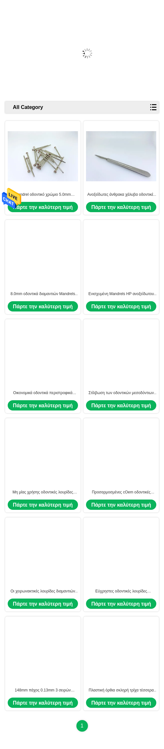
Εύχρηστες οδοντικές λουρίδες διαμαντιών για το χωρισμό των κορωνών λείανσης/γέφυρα (121, 591)
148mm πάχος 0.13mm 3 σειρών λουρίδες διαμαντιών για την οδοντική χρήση (42, 690)
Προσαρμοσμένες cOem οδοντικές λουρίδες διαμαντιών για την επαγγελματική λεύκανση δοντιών (121, 492)
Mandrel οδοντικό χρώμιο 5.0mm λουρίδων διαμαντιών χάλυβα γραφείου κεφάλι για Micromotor (43, 194)
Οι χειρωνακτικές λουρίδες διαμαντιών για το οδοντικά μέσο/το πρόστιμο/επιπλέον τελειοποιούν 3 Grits (43, 591)
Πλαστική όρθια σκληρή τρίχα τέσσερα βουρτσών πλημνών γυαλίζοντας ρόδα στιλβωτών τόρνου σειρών (121, 690)
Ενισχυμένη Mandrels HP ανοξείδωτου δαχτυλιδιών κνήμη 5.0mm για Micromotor (121, 294)
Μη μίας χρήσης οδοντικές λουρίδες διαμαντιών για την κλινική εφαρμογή (43, 492)
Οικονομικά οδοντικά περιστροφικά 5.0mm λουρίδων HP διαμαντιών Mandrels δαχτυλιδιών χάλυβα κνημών (42, 393)
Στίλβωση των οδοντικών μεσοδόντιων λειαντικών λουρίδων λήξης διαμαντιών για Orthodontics (121, 393)
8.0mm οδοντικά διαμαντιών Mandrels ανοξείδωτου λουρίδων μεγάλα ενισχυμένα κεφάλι (43, 294)
